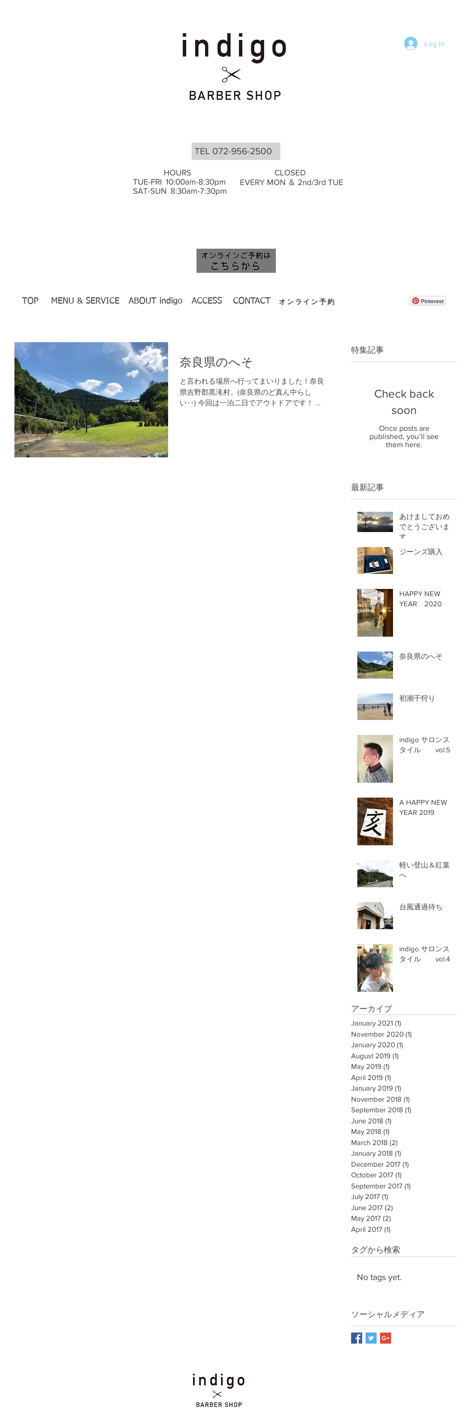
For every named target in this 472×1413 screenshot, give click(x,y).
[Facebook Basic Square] (356, 1338)
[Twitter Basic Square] (371, 1338)
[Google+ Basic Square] (385, 1338)
